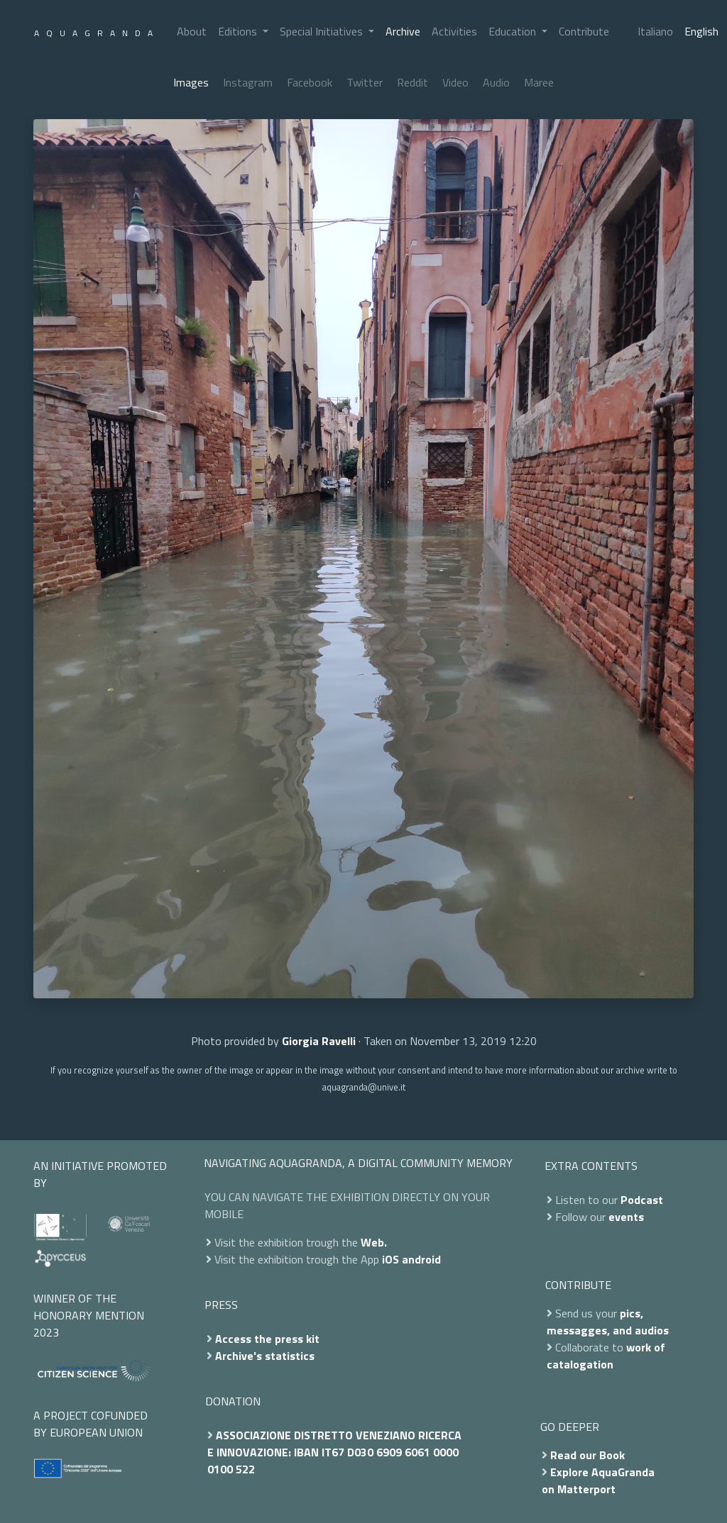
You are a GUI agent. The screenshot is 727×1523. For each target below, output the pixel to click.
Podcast (642, 1199)
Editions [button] (239, 31)
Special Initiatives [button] (323, 31)
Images (191, 82)
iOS (390, 1259)
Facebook (309, 82)
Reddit (412, 82)
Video (455, 82)
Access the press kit (267, 1338)
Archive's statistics (265, 1355)
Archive (403, 31)
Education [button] (513, 31)
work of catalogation (606, 1356)
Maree (539, 82)
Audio (496, 82)
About (192, 31)
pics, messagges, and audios (608, 1322)
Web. (374, 1242)
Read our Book (587, 1454)
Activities (454, 31)
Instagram (248, 82)
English (701, 31)
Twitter (364, 82)
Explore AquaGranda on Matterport (598, 1480)
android (421, 1259)
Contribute (584, 31)
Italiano (655, 31)
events (626, 1216)
